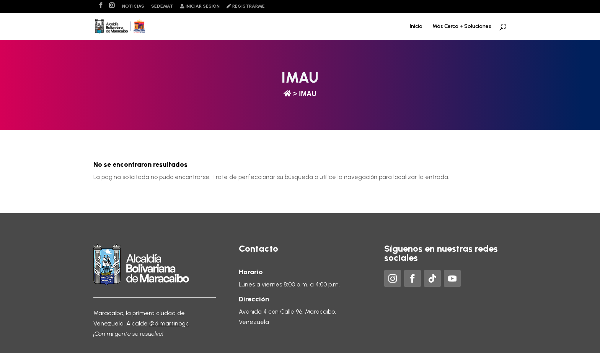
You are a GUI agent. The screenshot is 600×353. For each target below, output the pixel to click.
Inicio (416, 26)
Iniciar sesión (200, 6)
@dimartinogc (169, 323)
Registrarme (246, 6)
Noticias (133, 6)
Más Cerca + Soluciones (461, 26)
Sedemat (162, 6)
